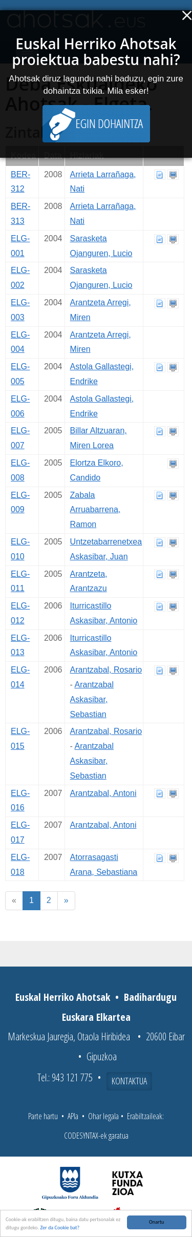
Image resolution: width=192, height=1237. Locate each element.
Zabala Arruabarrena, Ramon (95, 510)
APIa (73, 1116)
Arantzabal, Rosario (106, 669)
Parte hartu (43, 1116)
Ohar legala (103, 1116)
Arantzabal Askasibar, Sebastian (92, 699)
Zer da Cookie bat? (59, 1227)
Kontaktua (129, 1081)
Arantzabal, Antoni (103, 793)
